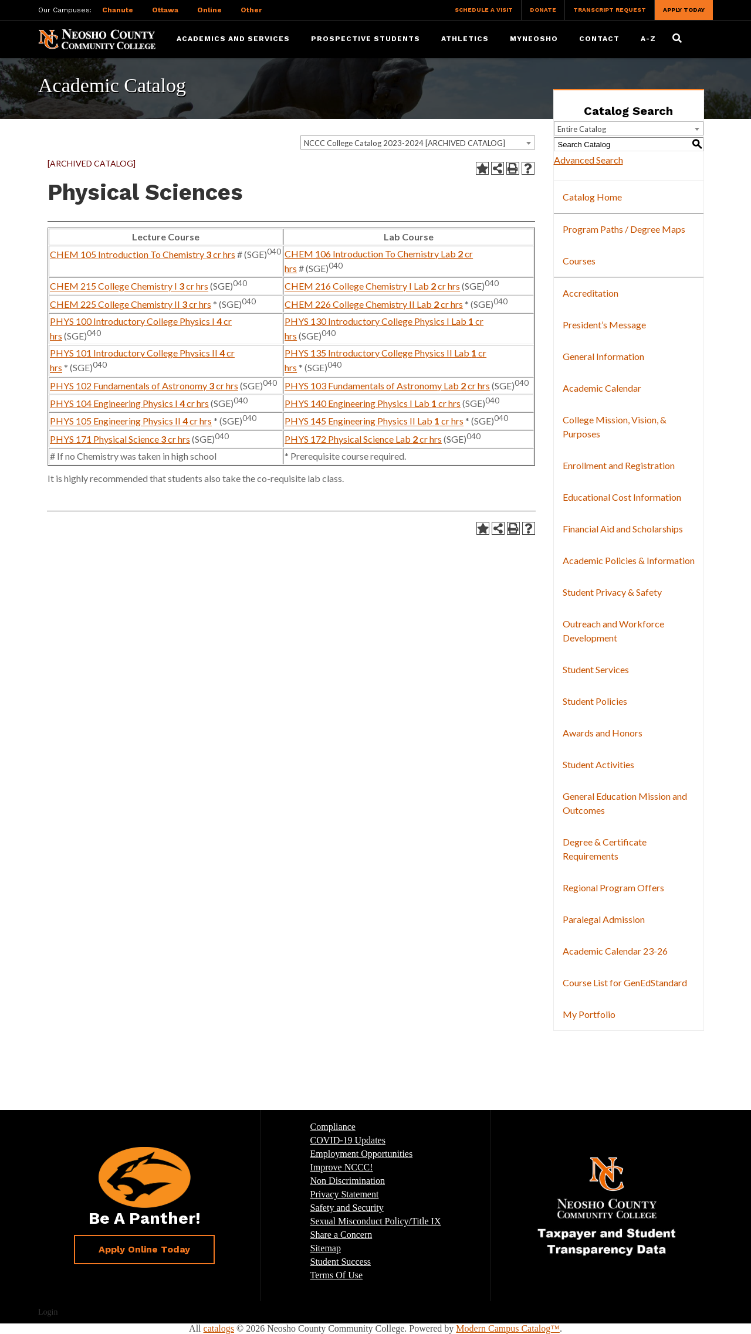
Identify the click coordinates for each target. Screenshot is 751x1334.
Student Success (340, 1262)
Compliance (333, 1127)
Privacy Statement (344, 1194)
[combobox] (417, 142)
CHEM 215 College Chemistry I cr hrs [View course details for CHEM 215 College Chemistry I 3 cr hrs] (129, 286)
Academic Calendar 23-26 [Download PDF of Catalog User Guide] (615, 950)
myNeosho (534, 39)
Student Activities (598, 764)
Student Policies (595, 701)
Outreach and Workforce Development (613, 630)
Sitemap (325, 1248)
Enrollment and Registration (619, 465)
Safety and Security (347, 1208)
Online (209, 10)
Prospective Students (365, 39)
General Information (603, 356)
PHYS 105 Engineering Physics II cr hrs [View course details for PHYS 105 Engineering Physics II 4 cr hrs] (131, 421)
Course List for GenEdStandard (625, 982)
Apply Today (684, 9)
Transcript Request (609, 9)
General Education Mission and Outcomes (625, 803)
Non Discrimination (347, 1181)
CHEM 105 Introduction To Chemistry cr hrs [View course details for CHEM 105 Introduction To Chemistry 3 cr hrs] (142, 254)
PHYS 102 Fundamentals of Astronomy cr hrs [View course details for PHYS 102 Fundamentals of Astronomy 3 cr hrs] (144, 385)
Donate (543, 9)
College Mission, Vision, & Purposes (615, 426)
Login (47, 1312)
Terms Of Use (336, 1275)
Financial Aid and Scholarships (623, 528)
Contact (599, 39)
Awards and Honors (602, 732)
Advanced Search (588, 159)
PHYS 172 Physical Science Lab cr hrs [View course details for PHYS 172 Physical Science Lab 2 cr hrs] (363, 438)
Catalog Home (592, 196)
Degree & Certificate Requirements (605, 848)
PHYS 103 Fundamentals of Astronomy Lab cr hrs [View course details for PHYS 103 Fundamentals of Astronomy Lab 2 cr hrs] (387, 385)
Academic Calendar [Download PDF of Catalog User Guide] (602, 387)
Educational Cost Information (622, 497)
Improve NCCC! (341, 1167)
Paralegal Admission (604, 919)
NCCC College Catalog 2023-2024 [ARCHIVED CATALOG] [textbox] (404, 143)
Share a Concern (341, 1235)
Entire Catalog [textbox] (581, 129)
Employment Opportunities (361, 1154)
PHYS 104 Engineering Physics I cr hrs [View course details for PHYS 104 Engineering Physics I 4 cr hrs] (129, 403)
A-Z (648, 39)
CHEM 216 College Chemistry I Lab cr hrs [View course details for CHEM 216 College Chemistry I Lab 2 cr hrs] (372, 286)
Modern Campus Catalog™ (508, 1328)
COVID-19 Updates (347, 1140)
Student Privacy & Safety (612, 592)
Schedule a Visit (484, 9)
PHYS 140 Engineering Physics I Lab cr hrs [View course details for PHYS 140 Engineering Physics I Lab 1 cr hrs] (373, 403)
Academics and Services (233, 39)
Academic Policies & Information (629, 560)
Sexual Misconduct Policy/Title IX (375, 1221)
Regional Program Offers (613, 887)
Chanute (117, 10)
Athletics (465, 39)
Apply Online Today (144, 1249)
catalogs (219, 1328)
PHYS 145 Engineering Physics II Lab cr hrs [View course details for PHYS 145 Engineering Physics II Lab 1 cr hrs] (374, 421)
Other (251, 10)
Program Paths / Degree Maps (624, 229)
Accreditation (590, 292)
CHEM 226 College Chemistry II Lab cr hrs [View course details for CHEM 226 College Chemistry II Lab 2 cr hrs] (374, 304)
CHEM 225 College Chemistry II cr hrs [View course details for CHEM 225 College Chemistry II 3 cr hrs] (130, 304)
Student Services (596, 669)
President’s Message (604, 324)
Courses (579, 260)
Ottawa (165, 10)
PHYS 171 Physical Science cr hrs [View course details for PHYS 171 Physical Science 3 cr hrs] (120, 438)
